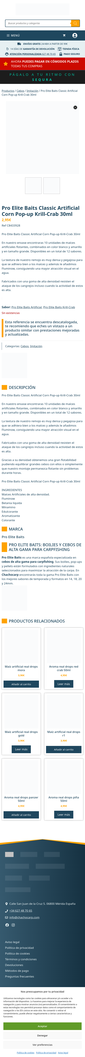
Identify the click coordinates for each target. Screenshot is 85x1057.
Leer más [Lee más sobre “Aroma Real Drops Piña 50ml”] (64, 814)
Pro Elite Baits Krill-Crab (59, 307)
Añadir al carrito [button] (21, 684)
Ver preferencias (42, 1044)
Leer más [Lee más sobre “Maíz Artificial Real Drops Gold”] (21, 749)
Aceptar (42, 1026)
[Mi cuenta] (75, 35)
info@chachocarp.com (24, 917)
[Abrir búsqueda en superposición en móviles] (42, 23)
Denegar (42, 1035)
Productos (8, 91)
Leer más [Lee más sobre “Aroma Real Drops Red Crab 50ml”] (64, 684)
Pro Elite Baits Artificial (27, 307)
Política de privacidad (46, 1052)
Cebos (20, 91)
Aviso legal (63, 1052)
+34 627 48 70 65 (20, 911)
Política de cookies (25, 1052)
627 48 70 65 (33, 54)
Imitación (32, 91)
